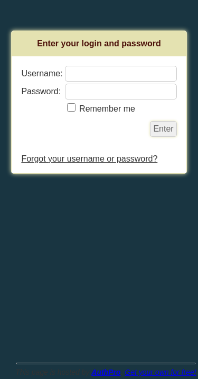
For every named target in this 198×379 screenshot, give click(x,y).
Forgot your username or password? (89, 158)
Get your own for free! (160, 372)
